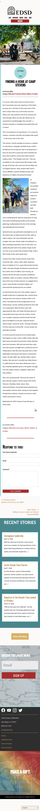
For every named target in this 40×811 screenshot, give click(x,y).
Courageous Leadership (13, 536)
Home (3, 736)
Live (10, 18)
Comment (6, 469)
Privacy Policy (6, 748)
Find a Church (6, 744)
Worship (15, 18)
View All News (20, 636)
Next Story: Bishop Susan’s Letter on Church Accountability (26, 512)
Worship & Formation (15, 94)
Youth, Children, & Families (30, 94)
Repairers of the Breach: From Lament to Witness (20, 599)
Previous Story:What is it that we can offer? (12, 501)
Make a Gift (20, 772)
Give (30, 18)
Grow (21, 18)
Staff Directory (6, 740)
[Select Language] (30, 808)
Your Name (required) (10, 452)
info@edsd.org (6, 730)
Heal (25, 18)
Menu (20, 21)
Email (4, 461)
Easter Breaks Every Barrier (15, 565)
